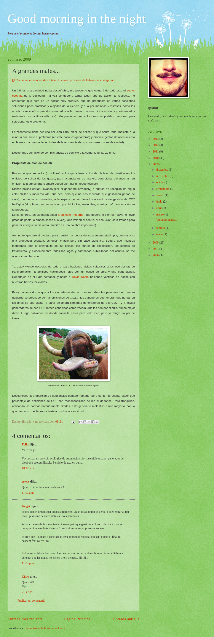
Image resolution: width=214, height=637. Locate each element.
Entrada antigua (126, 619)
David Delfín (80, 276)
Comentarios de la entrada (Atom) (44, 628)
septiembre (163, 188)
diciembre (162, 169)
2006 (156, 255)
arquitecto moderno (70, 214)
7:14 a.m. (27, 592)
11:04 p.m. (28, 563)
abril (159, 208)
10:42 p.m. (28, 468)
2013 (156, 138)
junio (159, 201)
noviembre (163, 176)
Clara (25, 576)
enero (160, 234)
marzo (160, 214)
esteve (25, 481)
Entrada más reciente (25, 619)
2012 (156, 145)
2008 (156, 242)
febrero (161, 228)
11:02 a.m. (28, 492)
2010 (156, 158)
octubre (161, 182)
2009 (156, 164)
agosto (160, 195)
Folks (25, 444)
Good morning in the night (77, 18)
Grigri (26, 506)
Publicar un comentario (31, 600)
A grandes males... (166, 219)
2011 (156, 151)
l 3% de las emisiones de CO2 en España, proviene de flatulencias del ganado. (64, 80)
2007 (156, 248)
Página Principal (78, 619)
